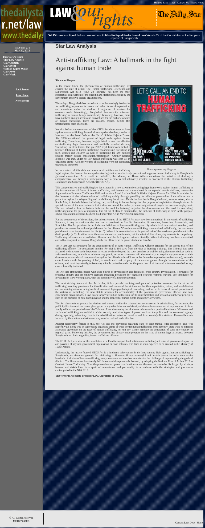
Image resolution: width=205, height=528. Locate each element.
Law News (9, 71)
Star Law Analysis (14, 59)
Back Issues (169, 2)
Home (157, 2)
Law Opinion (11, 62)
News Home (197, 2)
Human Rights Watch (16, 68)
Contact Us (183, 2)
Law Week (10, 74)
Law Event (10, 65)
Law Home (22, 95)
